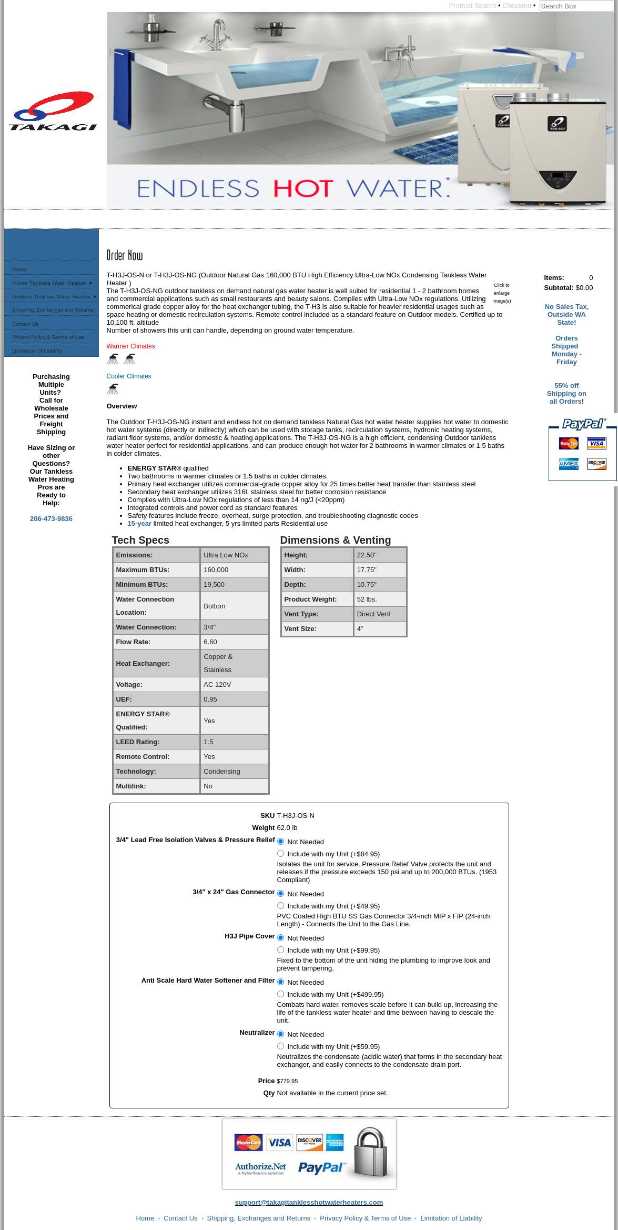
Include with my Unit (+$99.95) (334, 950)
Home (145, 1218)
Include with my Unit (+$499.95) (336, 994)
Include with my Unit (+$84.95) (334, 854)
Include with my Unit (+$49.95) (334, 906)
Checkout (516, 5)
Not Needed (306, 842)
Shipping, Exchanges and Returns (259, 1218)
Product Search (473, 5)
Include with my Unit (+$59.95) (334, 1047)
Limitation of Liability (451, 1218)
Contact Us (180, 1218)
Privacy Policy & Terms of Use (365, 1218)
